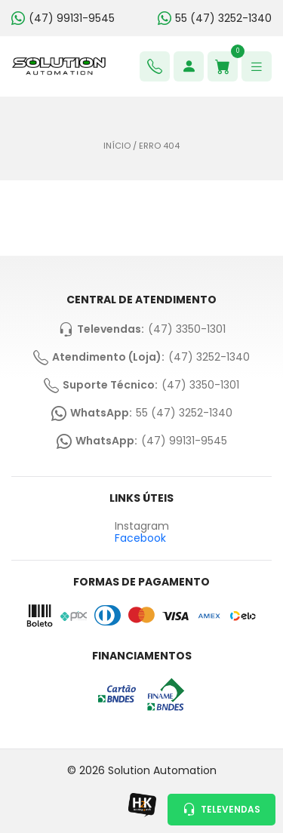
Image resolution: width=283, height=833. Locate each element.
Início (117, 146)
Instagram (142, 526)
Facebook (140, 538)
